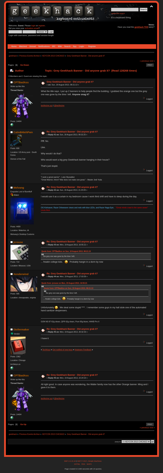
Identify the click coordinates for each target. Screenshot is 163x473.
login (33, 26)
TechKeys (46, 350)
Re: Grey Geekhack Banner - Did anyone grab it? (72, 132)
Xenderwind (21, 274)
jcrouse (18, 242)
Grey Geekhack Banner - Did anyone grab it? (70, 82)
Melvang (18, 187)
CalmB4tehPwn (23, 132)
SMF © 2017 (82, 461)
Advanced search (118, 13)
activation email (32, 28)
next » (152, 61)
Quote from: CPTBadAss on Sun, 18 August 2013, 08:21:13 (66, 251)
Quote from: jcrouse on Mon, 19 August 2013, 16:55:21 (64, 283)
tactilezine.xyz (47, 105)
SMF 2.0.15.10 (70, 461)
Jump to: (118, 442)
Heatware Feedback (83, 350)
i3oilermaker (21, 329)
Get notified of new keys (63, 350)
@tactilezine (59, 105)
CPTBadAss (21, 82)
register (41, 26)
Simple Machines (95, 461)
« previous (144, 61)
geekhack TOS (141, 27)
